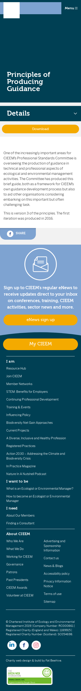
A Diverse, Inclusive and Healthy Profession (36, 438)
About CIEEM (18, 534)
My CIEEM (40, 344)
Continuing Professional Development (32, 399)
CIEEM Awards (16, 588)
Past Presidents (17, 580)
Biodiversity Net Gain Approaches (29, 423)
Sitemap (49, 602)
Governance (14, 564)
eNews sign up (41, 319)
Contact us (51, 558)
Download (40, 129)
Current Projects (17, 430)
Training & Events (18, 407)
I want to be (17, 481)
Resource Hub (16, 368)
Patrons (11, 572)
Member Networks (19, 384)
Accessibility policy (57, 574)
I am (10, 361)
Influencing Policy (18, 415)
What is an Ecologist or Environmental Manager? (39, 489)
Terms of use (53, 594)
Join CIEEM (14, 376)
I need (11, 508)
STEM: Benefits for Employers (27, 392)
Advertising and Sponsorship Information (54, 545)
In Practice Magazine (21, 466)
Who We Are (15, 541)
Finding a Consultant (20, 523)
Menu (71, 8)
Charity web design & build (23, 660)
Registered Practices (20, 446)
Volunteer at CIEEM (19, 595)
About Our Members (20, 515)
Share (16, 234)
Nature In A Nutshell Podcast (26, 474)
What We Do (15, 549)
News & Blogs (53, 566)
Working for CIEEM (19, 557)
